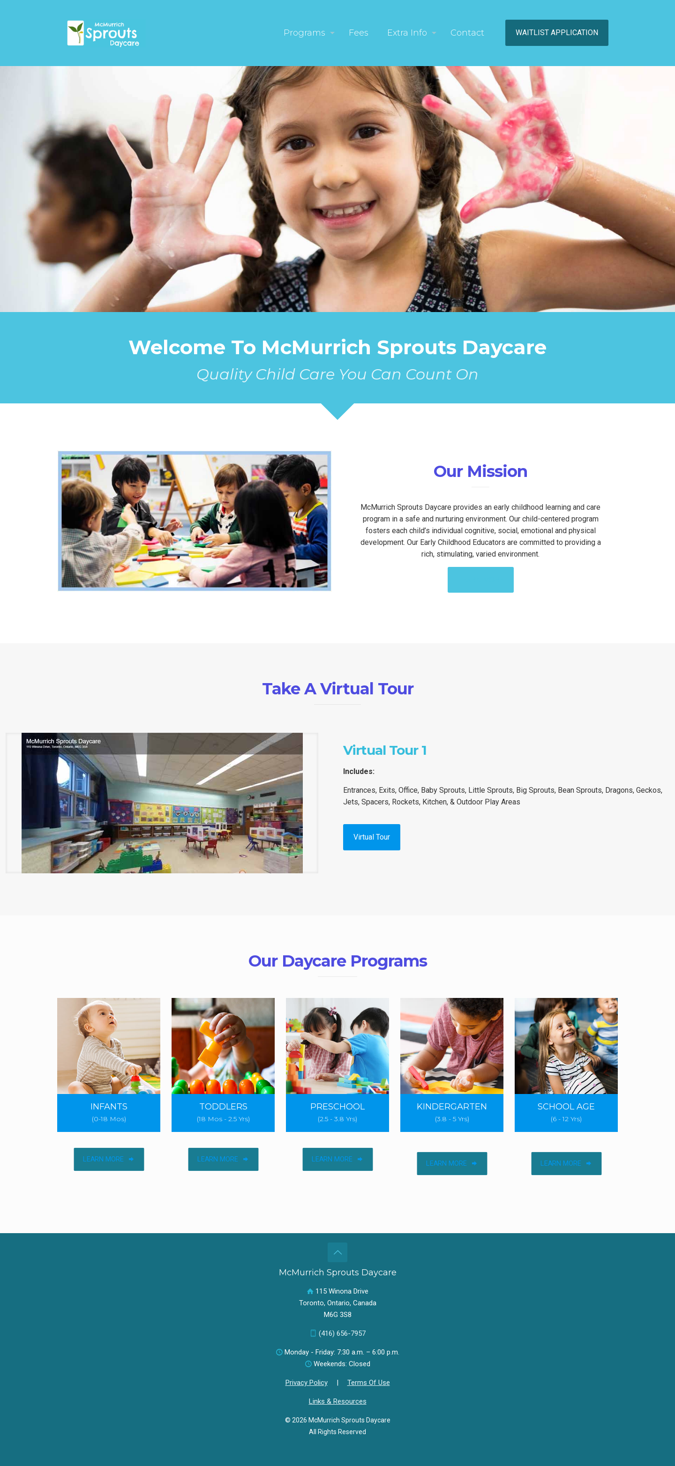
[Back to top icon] (337, 1252)
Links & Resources (338, 1401)
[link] (162, 803)
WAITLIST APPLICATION (557, 32)
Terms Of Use (368, 1382)
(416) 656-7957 (342, 1333)
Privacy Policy (306, 1382)
